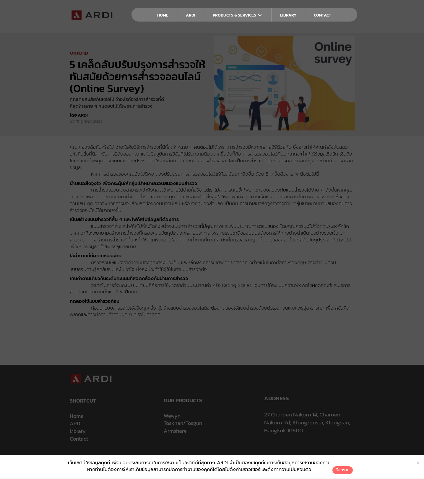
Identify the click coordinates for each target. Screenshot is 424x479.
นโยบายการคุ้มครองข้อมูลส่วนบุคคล (179, 457)
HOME (162, 15)
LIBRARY (288, 15)
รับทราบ (343, 470)
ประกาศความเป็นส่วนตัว (134, 457)
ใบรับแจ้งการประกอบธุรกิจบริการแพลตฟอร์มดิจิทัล (274, 457)
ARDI (190, 15)
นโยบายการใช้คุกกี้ (221, 457)
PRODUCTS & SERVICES (238, 15)
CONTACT (322, 15)
